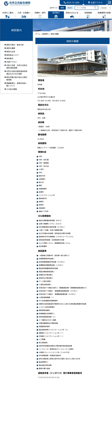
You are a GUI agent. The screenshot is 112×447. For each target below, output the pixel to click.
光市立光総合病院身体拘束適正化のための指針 (16, 72)
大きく (70, 8)
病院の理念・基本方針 (15, 44)
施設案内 (9, 58)
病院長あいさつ (12, 55)
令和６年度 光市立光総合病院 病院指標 (16, 66)
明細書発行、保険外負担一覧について (16, 84)
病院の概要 (10, 48)
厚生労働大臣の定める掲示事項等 (16, 78)
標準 (62, 8)
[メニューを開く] (109, 2)
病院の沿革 (10, 51)
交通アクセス (11, 62)
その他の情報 (11, 89)
